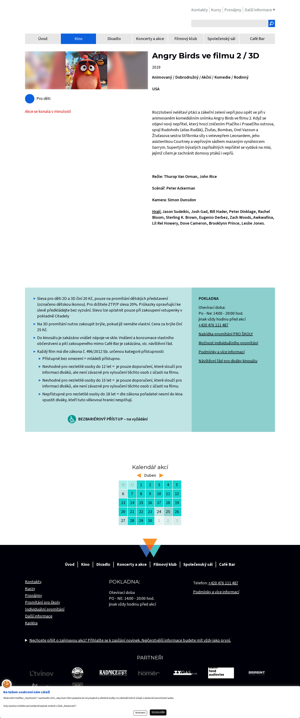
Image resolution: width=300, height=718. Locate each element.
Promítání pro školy (42, 602)
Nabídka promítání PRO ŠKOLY (226, 334)
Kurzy (30, 589)
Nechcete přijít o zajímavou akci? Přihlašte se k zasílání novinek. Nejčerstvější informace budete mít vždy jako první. (130, 640)
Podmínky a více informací (222, 352)
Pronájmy (33, 596)
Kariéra (31, 623)
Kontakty (33, 582)
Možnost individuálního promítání (228, 343)
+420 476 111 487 (213, 325)
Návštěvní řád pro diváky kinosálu (228, 361)
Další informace (38, 616)
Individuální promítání (44, 609)
